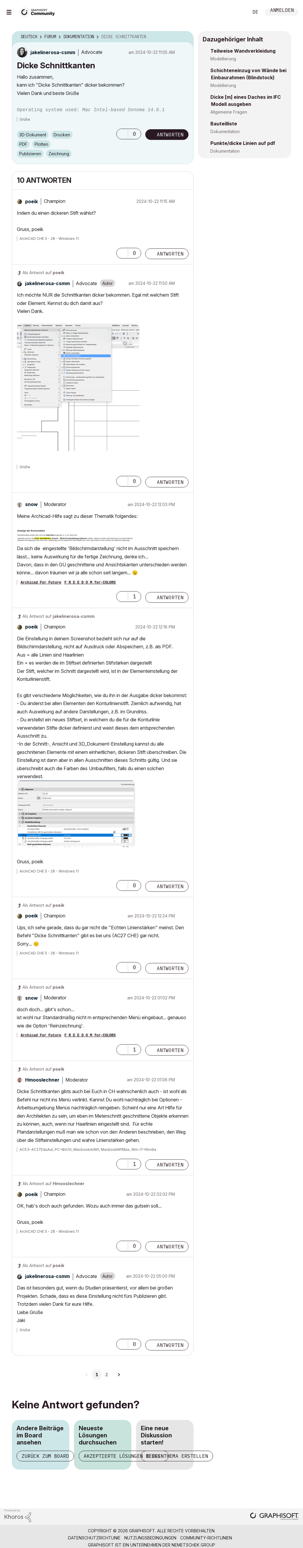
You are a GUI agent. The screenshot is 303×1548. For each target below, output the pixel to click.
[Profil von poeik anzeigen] (31, 201)
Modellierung (223, 58)
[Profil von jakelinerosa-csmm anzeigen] (52, 52)
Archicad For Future (41, 583)
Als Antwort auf (43, 272)
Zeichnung (59, 153)
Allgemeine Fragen (228, 111)
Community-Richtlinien (206, 1537)
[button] (122, 134)
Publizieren (30, 153)
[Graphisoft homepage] (274, 1517)
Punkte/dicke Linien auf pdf (242, 143)
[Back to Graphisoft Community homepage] (39, 11)
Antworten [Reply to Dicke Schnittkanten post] (170, 135)
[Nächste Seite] (118, 1374)
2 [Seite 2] (106, 1374)
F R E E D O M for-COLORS (90, 583)
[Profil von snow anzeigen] (31, 504)
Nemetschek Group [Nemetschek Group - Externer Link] (193, 1544)
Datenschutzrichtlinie (94, 1537)
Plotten (41, 144)
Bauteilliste (223, 124)
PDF (23, 144)
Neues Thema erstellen (177, 1456)
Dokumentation (225, 131)
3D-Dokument (32, 134)
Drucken (62, 134)
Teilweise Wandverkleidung (242, 51)
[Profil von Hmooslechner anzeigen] (42, 1080)
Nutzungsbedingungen (150, 1537)
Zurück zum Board (45, 1456)
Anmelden (282, 11)
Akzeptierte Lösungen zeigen (124, 1456)
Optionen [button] (185, 37)
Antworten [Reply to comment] (170, 254)
